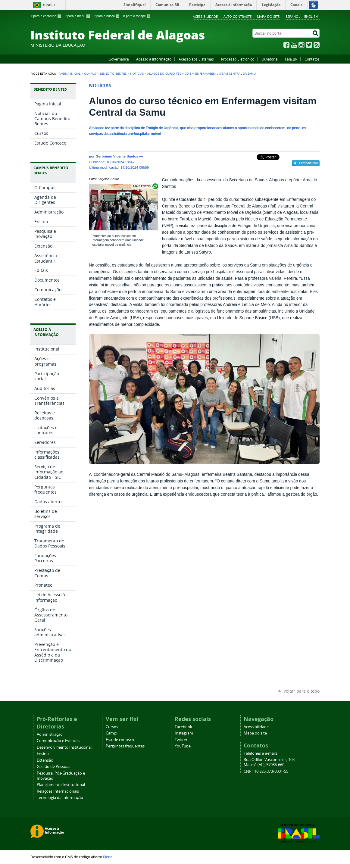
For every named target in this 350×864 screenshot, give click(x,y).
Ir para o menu (77, 16)
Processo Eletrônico (237, 59)
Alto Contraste (237, 16)
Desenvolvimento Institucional (64, 747)
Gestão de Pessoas (53, 766)
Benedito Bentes (113, 73)
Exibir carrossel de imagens (145, 186)
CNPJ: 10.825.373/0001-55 (266, 771)
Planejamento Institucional (61, 784)
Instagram (301, 45)
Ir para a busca (107, 16)
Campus (90, 73)
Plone (107, 856)
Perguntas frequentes (125, 746)
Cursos (112, 726)
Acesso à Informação (153, 59)
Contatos (312, 59)
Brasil (49, 5)
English (311, 16)
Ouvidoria (269, 59)
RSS (317, 45)
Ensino (43, 753)
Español (293, 16)
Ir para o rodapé (137, 16)
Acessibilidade (205, 16)
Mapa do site (268, 16)
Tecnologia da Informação (60, 797)
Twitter (309, 45)
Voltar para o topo (301, 691)
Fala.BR (291, 59)
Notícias (137, 73)
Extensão (45, 760)
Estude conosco (120, 739)
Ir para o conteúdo (45, 16)
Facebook (286, 45)
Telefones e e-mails (260, 753)
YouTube (294, 45)
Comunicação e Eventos (58, 740)
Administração (50, 734)
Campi (111, 733)
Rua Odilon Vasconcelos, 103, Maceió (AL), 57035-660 (269, 762)
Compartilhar (308, 163)
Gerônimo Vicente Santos (116, 156)
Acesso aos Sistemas (196, 59)
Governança (118, 59)
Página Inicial (69, 73)
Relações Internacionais (58, 791)
